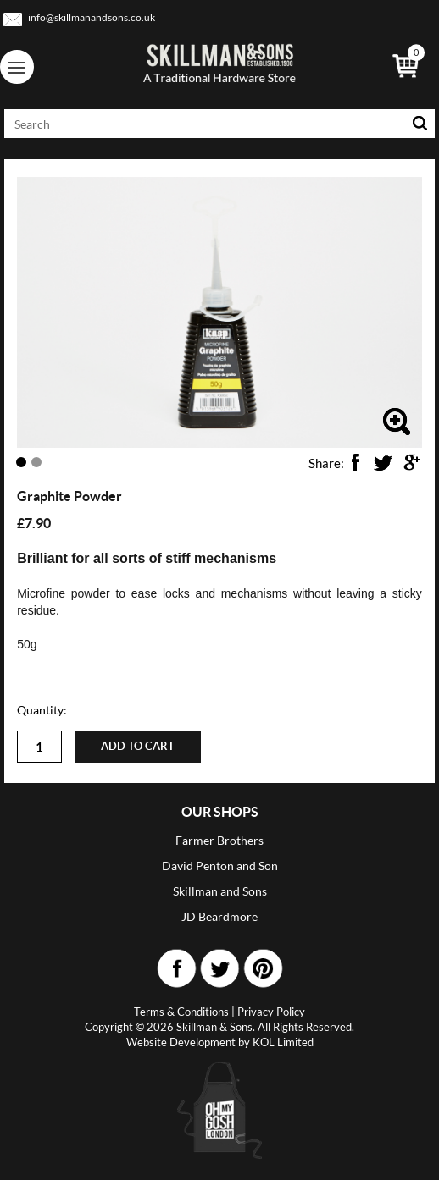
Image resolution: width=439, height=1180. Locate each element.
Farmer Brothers (219, 840)
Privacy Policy (271, 1011)
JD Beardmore (219, 916)
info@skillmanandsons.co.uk (91, 17)
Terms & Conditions (181, 1011)
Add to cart (138, 746)
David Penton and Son (220, 865)
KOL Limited (283, 1042)
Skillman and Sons (220, 891)
